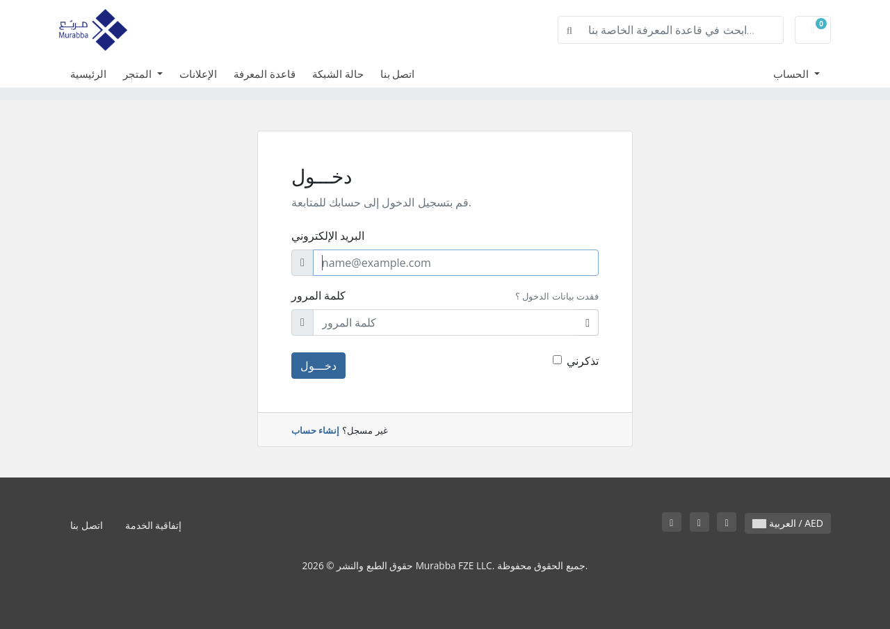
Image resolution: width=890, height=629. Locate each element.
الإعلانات (198, 74)
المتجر (138, 74)
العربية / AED (787, 523)
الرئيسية (88, 74)
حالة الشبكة (338, 74)
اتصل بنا (397, 74)
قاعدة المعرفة (265, 74)
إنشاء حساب (315, 430)
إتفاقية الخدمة (153, 525)
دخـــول (318, 365)
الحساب (792, 74)
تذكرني (583, 360)
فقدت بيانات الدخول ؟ (557, 296)
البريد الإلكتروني (327, 235)
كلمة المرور (318, 295)
